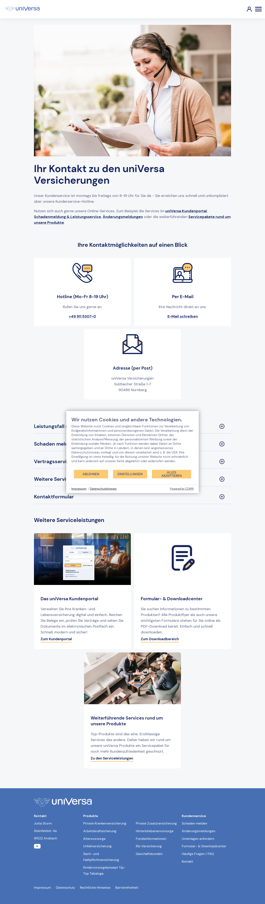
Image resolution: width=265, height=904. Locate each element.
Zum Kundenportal (56, 639)
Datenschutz (65, 887)
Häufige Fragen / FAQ (198, 854)
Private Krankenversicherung (104, 823)
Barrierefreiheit (126, 887)
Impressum (42, 887)
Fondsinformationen (151, 839)
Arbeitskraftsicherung (99, 831)
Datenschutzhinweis (103, 489)
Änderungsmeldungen (198, 831)
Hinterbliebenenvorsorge (154, 831)
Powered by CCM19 (182, 489)
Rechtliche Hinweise (95, 887)
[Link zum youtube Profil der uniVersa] (37, 846)
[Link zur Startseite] (22, 9)
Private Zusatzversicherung (156, 823)
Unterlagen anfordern (198, 839)
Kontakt (187, 861)
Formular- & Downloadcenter (204, 846)
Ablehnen (91, 474)
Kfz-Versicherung (149, 846)
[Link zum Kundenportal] (246, 9)
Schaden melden (194, 823)
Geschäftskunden (149, 854)
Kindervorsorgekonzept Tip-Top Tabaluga (104, 870)
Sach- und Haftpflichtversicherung (101, 857)
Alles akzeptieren (171, 474)
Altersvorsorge (94, 839)
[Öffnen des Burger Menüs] (258, 9)
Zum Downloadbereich (160, 639)
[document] (132, 443)
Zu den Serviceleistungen (112, 758)
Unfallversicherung (97, 846)
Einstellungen (130, 474)
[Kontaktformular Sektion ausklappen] (132, 497)
